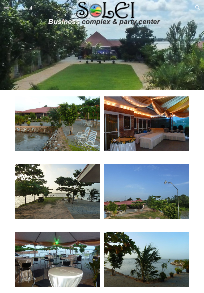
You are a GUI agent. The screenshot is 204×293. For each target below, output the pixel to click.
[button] (6, 7)
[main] (102, 45)
